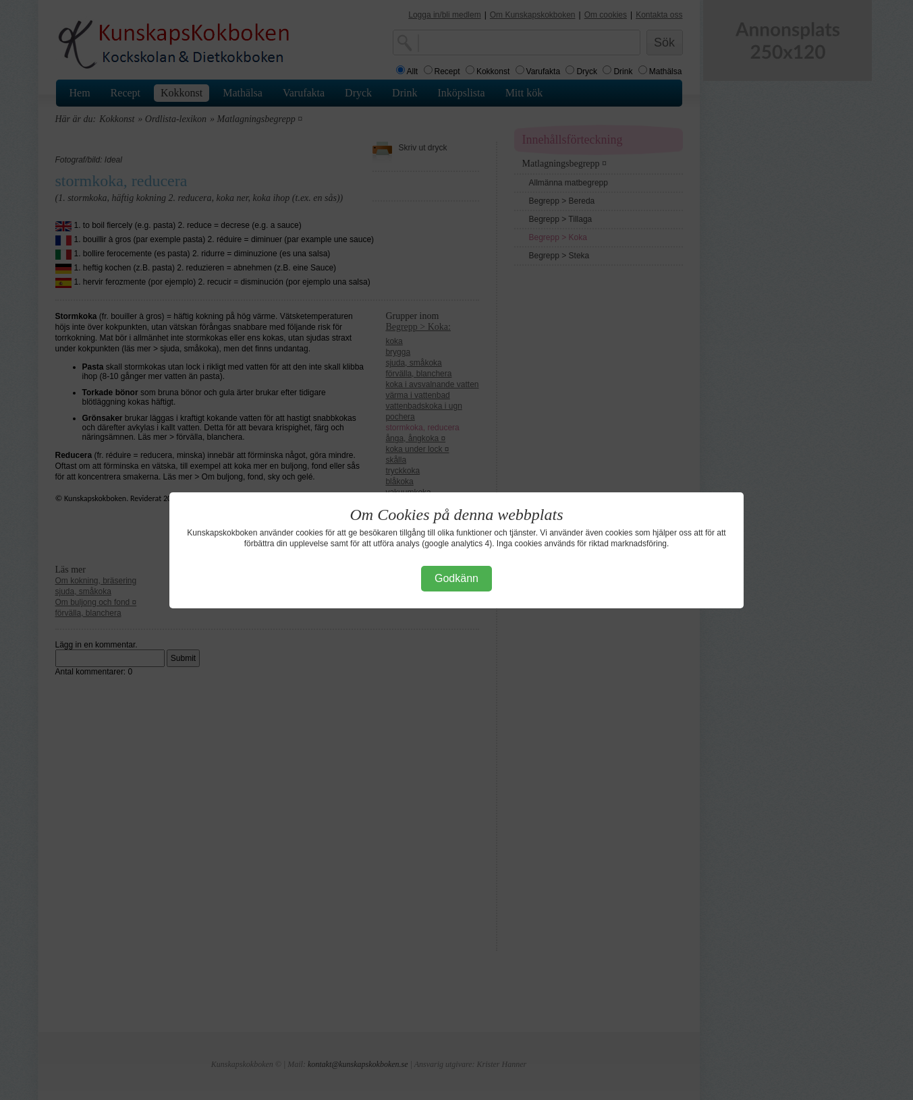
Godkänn (456, 578)
